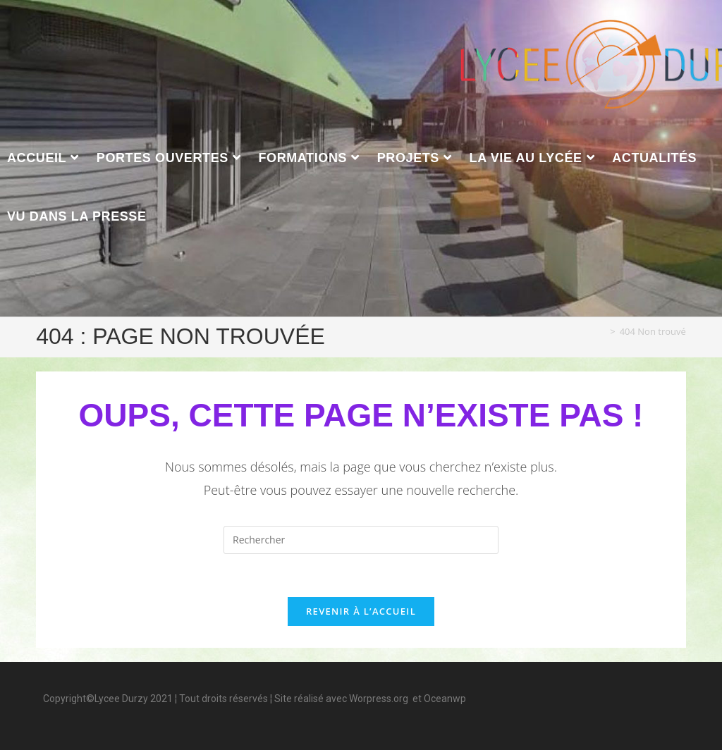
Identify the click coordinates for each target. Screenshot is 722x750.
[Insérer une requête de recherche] (361, 540)
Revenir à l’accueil (361, 611)
